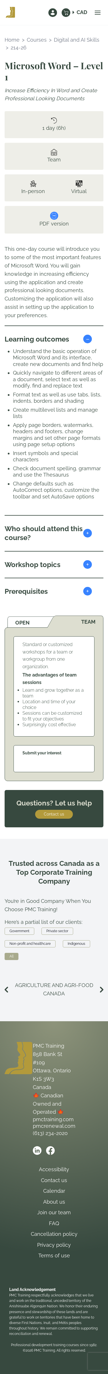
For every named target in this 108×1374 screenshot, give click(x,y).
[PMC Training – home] (10, 12)
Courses (37, 40)
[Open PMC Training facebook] (50, 1150)
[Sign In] (52, 12)
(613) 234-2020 (50, 1133)
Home (12, 40)
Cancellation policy (54, 1234)
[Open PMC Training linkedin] (37, 1150)
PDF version (54, 219)
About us (54, 1202)
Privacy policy (54, 1245)
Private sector (57, 931)
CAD (82, 12)
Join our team (54, 1212)
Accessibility (54, 1169)
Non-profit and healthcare (30, 944)
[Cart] (66, 12)
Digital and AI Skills (76, 40)
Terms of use (54, 1255)
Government (19, 931)
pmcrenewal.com (54, 1126)
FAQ (54, 1223)
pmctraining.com (53, 1119)
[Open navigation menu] (97, 12)
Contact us (54, 814)
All (12, 956)
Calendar (54, 1191)
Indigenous (76, 944)
